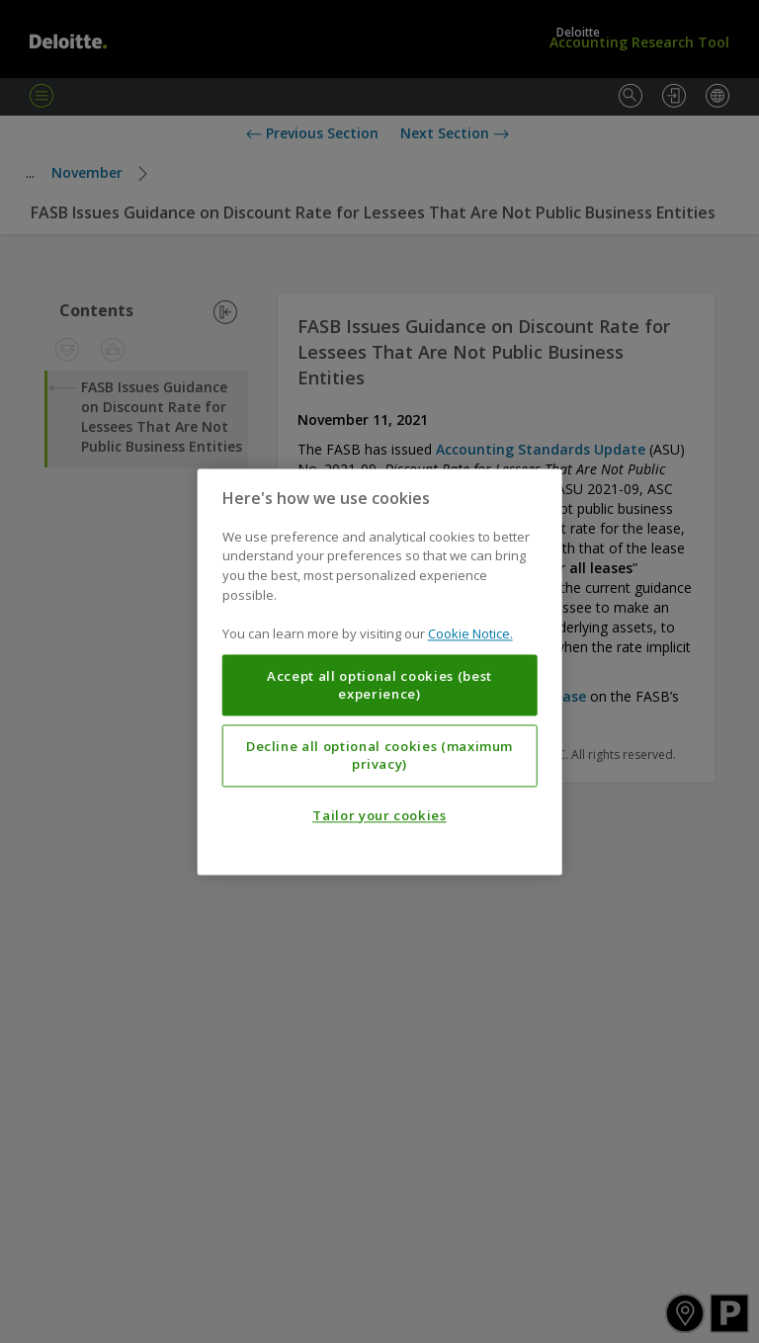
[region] (380, 671)
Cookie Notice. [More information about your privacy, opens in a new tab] (470, 633)
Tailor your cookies (379, 815)
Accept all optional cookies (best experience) (379, 685)
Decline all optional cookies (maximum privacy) (379, 755)
